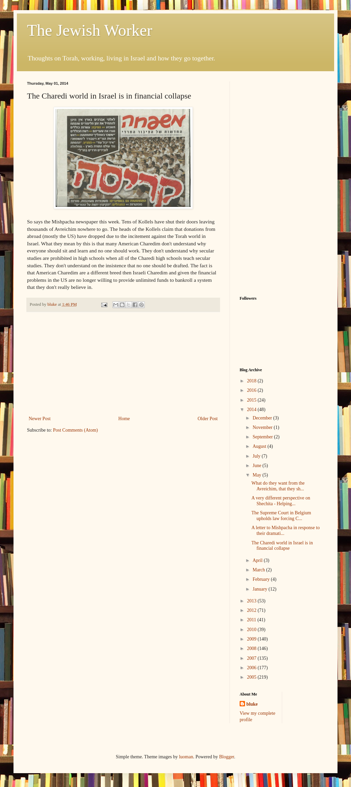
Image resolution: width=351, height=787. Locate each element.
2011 (252, 619)
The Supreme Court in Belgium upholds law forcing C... (281, 515)
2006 (252, 667)
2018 (252, 380)
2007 (252, 658)
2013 (252, 600)
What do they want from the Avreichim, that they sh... (277, 486)
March (259, 569)
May (257, 475)
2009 (252, 639)
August (259, 446)
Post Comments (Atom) (75, 430)
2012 (252, 610)
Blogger (226, 756)
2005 (252, 677)
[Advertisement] (123, 364)
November (263, 427)
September (263, 436)
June (257, 465)
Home (124, 418)
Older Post (208, 418)
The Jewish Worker (89, 30)
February (261, 579)
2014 (252, 409)
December (262, 417)
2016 (252, 390)
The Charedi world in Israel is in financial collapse (282, 545)
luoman (186, 756)
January (260, 589)
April (258, 560)
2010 (252, 629)
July (257, 456)
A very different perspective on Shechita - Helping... (280, 500)
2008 (252, 648)
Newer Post (40, 418)
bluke (252, 704)
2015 (252, 400)
